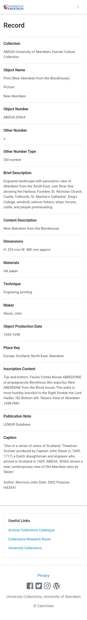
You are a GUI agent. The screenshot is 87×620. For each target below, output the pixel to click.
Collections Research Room (29, 539)
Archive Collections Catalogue (31, 530)
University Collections (25, 548)
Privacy (44, 575)
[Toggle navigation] (78, 7)
